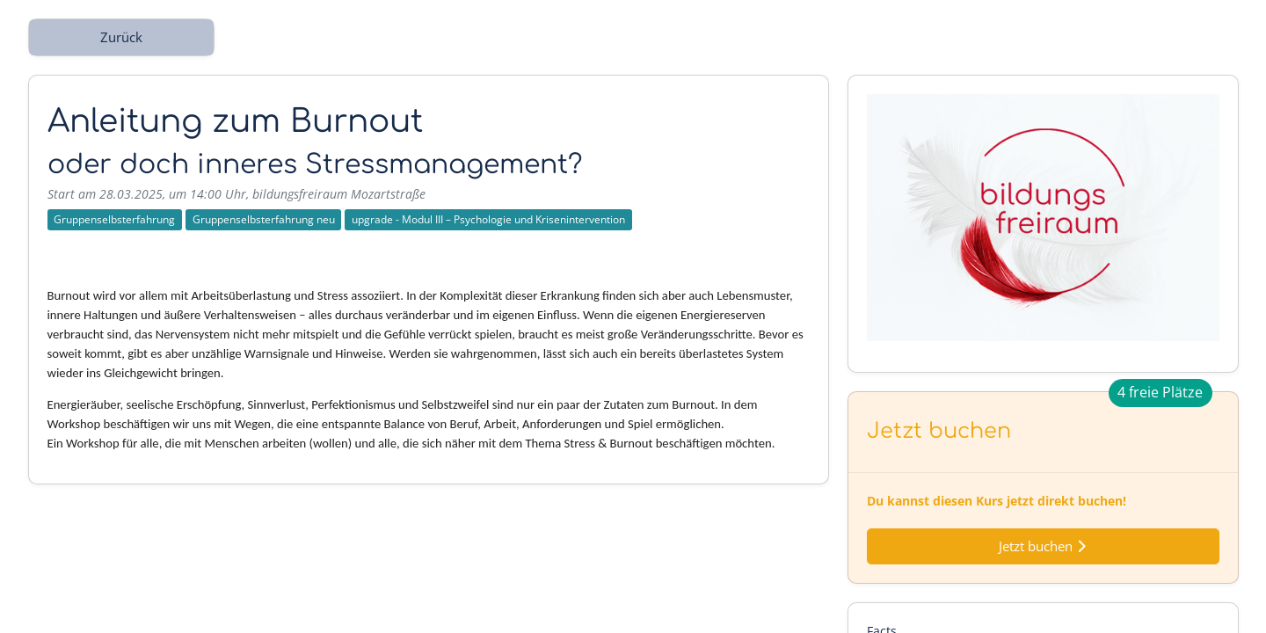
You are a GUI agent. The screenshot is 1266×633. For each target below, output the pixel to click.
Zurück (121, 37)
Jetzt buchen (1043, 546)
